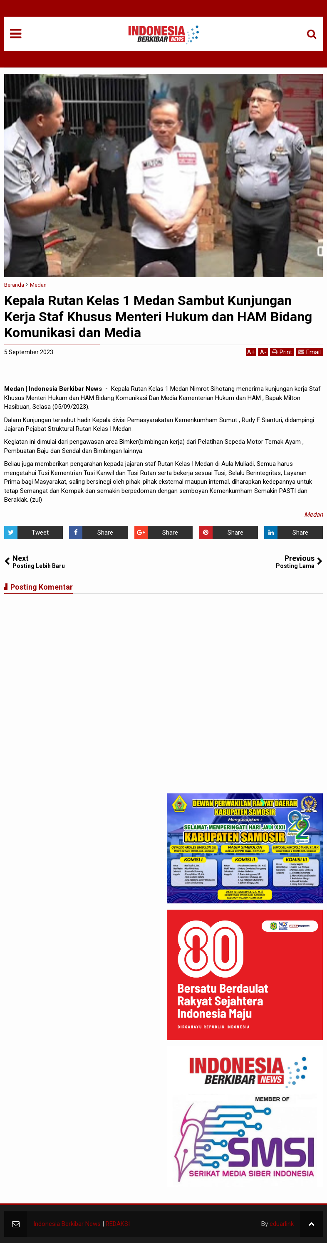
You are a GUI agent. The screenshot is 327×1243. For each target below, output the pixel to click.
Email (309, 352)
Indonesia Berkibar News (67, 1224)
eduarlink (282, 1224)
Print (282, 352)
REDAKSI (118, 1224)
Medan (313, 514)
